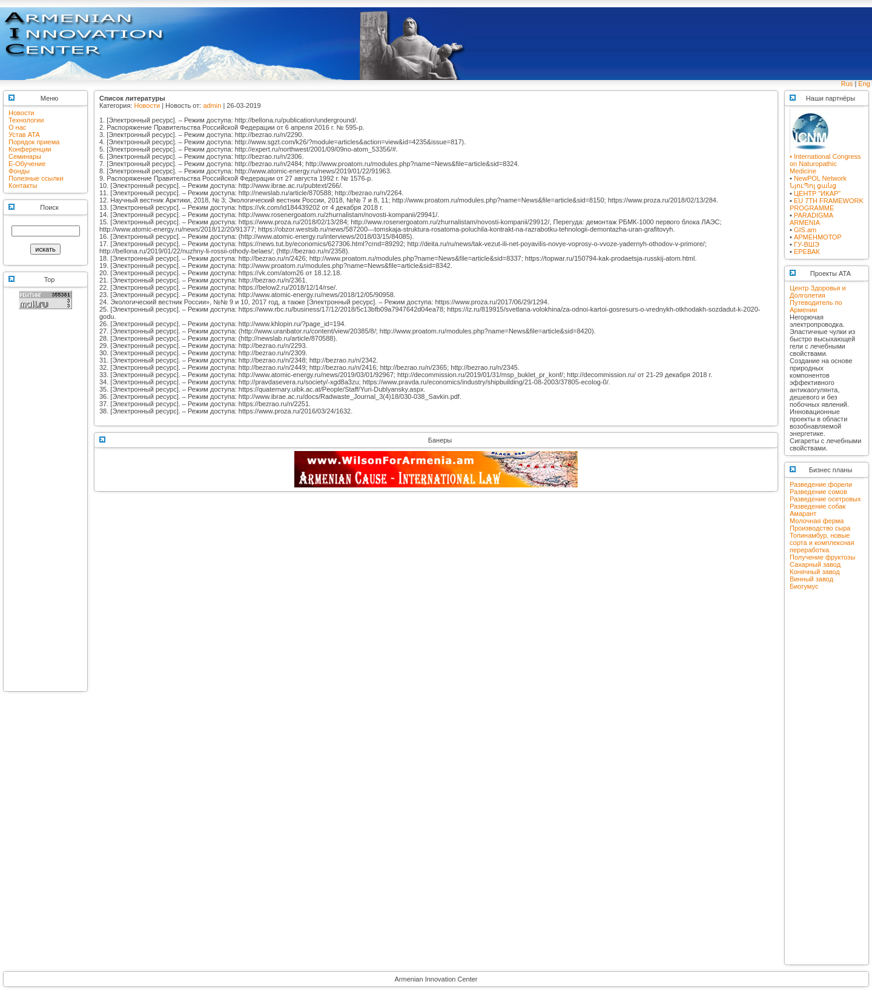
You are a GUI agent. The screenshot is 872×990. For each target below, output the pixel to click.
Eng (864, 83)
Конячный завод (815, 571)
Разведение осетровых (825, 499)
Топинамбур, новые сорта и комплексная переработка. (822, 543)
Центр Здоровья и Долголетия (818, 291)
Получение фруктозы (822, 557)
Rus (847, 83)
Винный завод (811, 579)
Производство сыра (820, 528)
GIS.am (805, 229)
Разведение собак (817, 506)
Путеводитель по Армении (816, 306)
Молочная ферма (817, 520)
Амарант (803, 513)
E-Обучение (26, 163)
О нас (17, 127)
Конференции (29, 149)
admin (212, 105)
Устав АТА (24, 134)
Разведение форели (821, 484)
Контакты (23, 185)
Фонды (19, 171)
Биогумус (804, 586)
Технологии (26, 120)
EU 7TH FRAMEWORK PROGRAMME (827, 204)
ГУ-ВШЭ (806, 244)
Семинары (24, 156)
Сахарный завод (815, 564)
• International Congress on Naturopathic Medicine (825, 161)
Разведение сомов (818, 491)
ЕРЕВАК (807, 251)
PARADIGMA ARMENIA (811, 219)
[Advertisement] (45, 505)
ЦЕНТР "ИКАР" (817, 193)
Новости (21, 112)
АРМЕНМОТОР (818, 237)
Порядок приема (33, 141)
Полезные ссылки (36, 178)
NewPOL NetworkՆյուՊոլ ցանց (818, 182)
